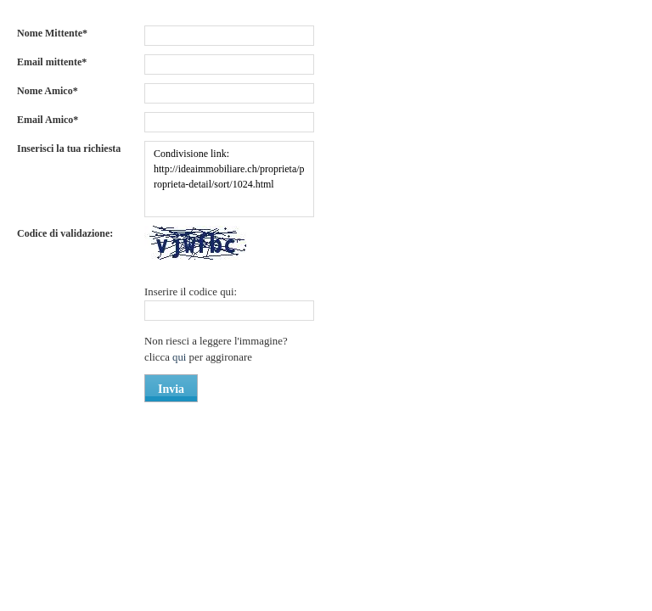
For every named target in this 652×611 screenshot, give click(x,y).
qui (180, 357)
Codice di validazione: (65, 233)
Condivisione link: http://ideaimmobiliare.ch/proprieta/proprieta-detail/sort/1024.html (229, 179)
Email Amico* (47, 120)
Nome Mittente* (52, 33)
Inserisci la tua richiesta (69, 148)
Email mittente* (52, 62)
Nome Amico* (47, 91)
